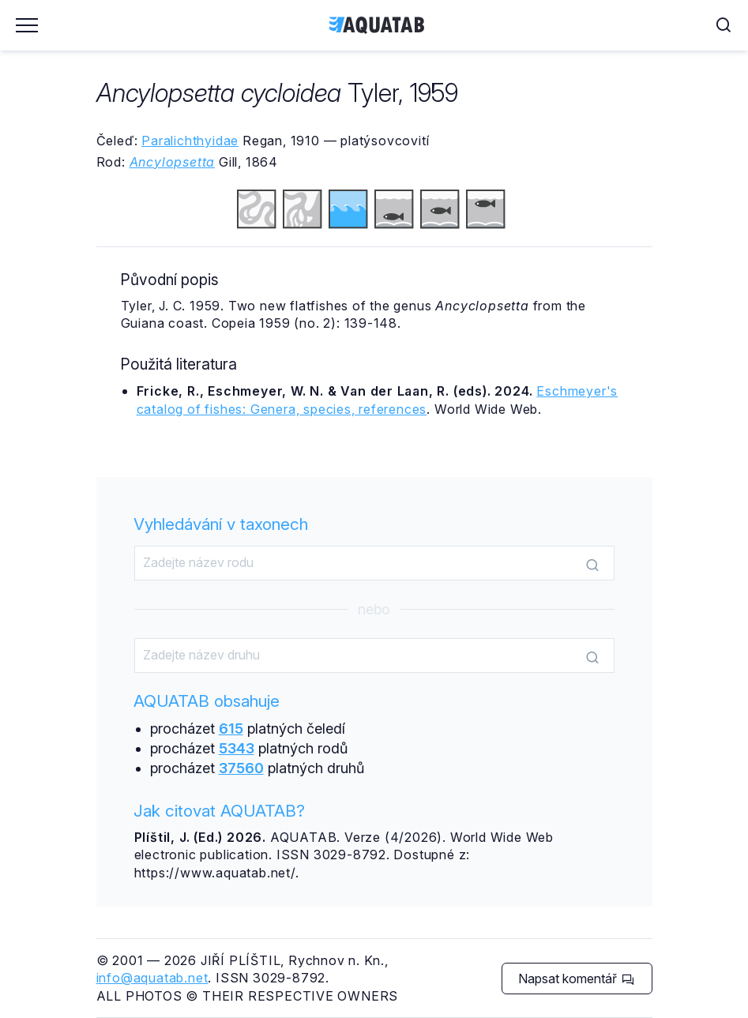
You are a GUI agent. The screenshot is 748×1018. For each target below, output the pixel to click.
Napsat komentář (576, 978)
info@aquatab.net (152, 978)
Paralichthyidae (190, 140)
